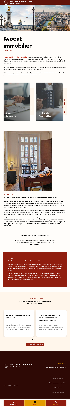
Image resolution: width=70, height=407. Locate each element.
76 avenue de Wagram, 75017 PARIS (55, 367)
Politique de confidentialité (57, 383)
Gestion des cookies (58, 392)
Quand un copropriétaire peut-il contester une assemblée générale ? (49, 318)
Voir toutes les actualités (35, 344)
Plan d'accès (13, 404)
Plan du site (58, 387)
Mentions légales (58, 378)
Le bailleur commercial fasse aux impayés (18, 317)
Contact (35, 404)
